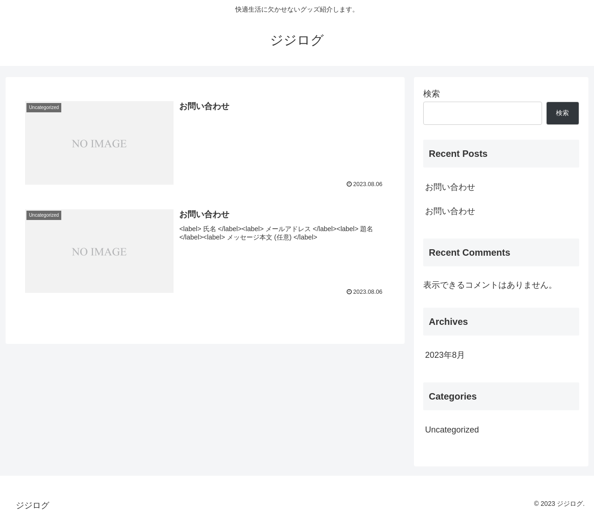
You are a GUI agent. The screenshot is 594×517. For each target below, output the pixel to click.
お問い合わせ (450, 187)
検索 (431, 93)
